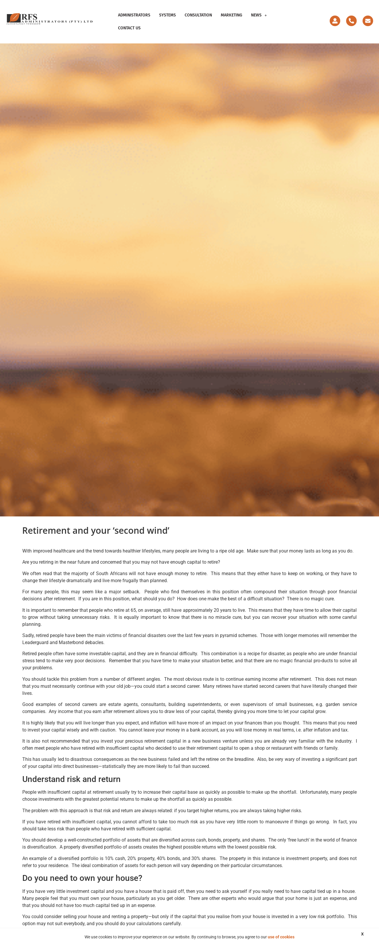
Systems (167, 15)
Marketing (231, 15)
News (259, 15)
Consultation (198, 15)
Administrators (134, 15)
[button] (259, 15)
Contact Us (129, 28)
